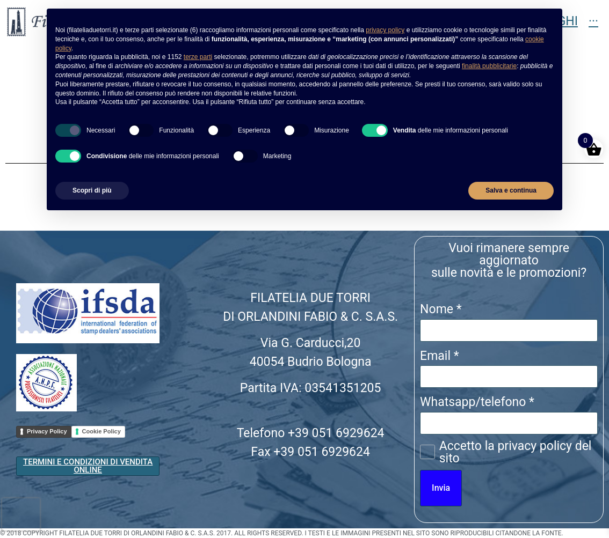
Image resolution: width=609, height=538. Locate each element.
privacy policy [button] (385, 30)
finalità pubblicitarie (489, 66)
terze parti (198, 57)
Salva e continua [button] (510, 190)
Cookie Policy (101, 431)
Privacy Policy (47, 431)
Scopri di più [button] (92, 190)
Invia (441, 488)
